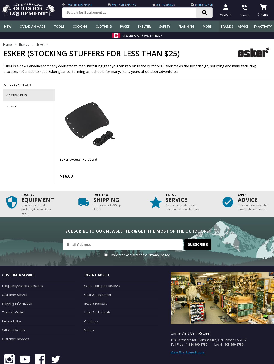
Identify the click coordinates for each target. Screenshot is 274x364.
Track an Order (12, 295)
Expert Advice (202, 4)
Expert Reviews (95, 286)
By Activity (262, 26)
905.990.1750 (234, 328)
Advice (243, 26)
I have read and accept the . (140, 239)
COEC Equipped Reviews (101, 269)
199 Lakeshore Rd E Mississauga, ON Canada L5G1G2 (208, 324)
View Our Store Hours (187, 336)
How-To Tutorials (96, 295)
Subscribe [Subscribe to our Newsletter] (198, 228)
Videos (89, 312)
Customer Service (14, 278)
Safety (164, 26)
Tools (59, 26)
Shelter (144, 26)
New (7, 26)
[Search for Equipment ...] (131, 12)
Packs (125, 26)
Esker (40, 44)
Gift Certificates (13, 312)
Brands (227, 26)
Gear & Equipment (97, 278)
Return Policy (11, 303)
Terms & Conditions (230, 357)
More (207, 26)
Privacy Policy (159, 239)
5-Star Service (164, 4)
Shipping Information (17, 286)
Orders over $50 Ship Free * (142, 35)
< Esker (11, 106)
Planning (186, 26)
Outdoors (91, 303)
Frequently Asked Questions (22, 269)
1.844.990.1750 (196, 328)
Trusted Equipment (79, 4)
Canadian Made (32, 26)
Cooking (80, 26)
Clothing (104, 26)
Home (7, 44)
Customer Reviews (15, 320)
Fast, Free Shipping (123, 4)
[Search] (202, 12)
